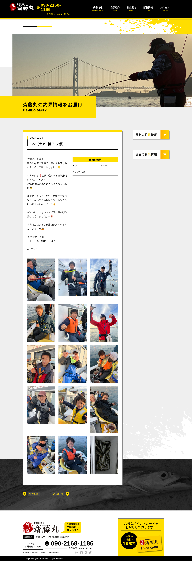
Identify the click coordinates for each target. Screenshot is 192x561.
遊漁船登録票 (54, 553)
